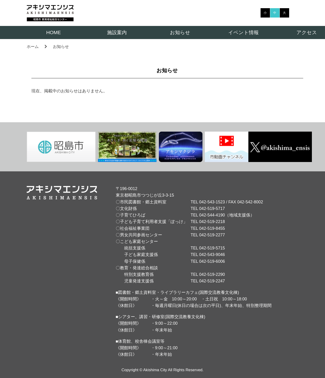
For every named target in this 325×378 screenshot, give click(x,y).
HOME (53, 32)
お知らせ (180, 32)
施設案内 (117, 32)
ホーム (33, 46)
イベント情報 (243, 32)
